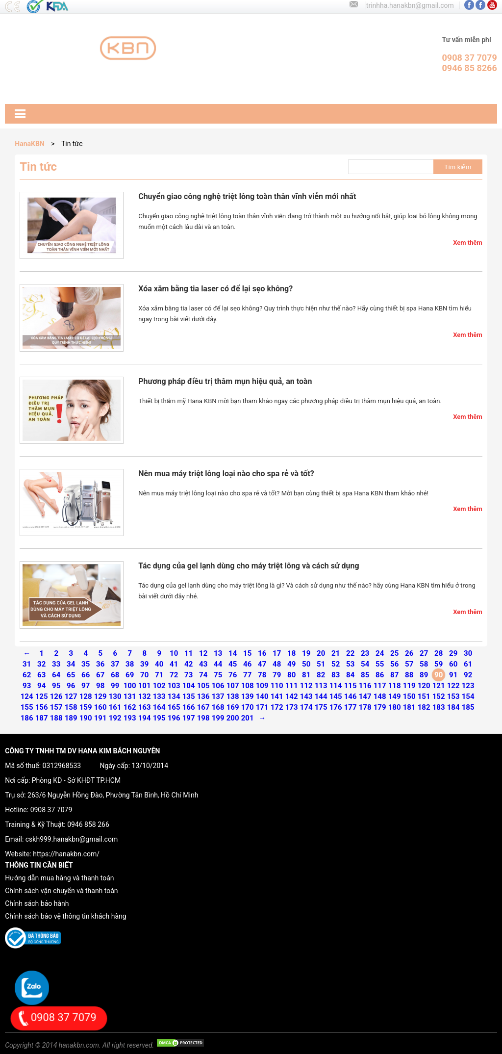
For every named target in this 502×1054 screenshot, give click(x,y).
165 (174, 707)
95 (56, 685)
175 (321, 707)
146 (350, 696)
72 (174, 674)
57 (409, 664)
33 (56, 664)
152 (438, 696)
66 (85, 674)
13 (218, 653)
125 (41, 696)
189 (71, 718)
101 (144, 685)
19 (306, 653)
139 (247, 696)
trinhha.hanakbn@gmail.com (410, 5)
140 (262, 696)
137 (218, 696)
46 (247, 664)
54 (365, 664)
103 (174, 685)
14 (232, 653)
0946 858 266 (88, 824)
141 (277, 696)
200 (232, 718)
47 (262, 664)
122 (453, 685)
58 (424, 664)
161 (115, 707)
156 (41, 707)
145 (335, 696)
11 (188, 653)
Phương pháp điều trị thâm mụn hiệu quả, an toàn (225, 381)
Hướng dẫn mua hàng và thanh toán (59, 878)
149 (394, 696)
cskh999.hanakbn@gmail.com (71, 839)
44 (218, 664)
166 (188, 707)
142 (291, 696)
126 (56, 696)
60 (453, 664)
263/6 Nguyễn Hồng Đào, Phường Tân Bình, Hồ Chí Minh (112, 795)
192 (115, 718)
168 (218, 707)
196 (174, 718)
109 (262, 685)
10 (174, 653)
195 (159, 718)
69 (130, 674)
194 (144, 718)
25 (394, 653)
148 (380, 696)
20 (321, 653)
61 (468, 664)
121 (438, 685)
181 (409, 707)
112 (306, 685)
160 (100, 707)
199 (218, 718)
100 (130, 685)
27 (424, 653)
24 (380, 653)
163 (144, 707)
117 (380, 685)
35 (85, 664)
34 (71, 664)
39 (144, 664)
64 (56, 674)
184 (453, 707)
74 (203, 674)
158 (71, 707)
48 (277, 664)
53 (350, 664)
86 (380, 674)
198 (203, 718)
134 (174, 696)
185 (468, 707)
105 (203, 685)
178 (365, 707)
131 (130, 696)
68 (115, 674)
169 (232, 707)
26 (409, 653)
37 (115, 664)
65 (71, 674)
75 (218, 674)
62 (27, 674)
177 (350, 707)
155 (27, 707)
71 (159, 674)
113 (321, 685)
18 (291, 653)
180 (394, 707)
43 (203, 664)
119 (409, 685)
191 (100, 718)
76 (232, 674)
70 (144, 674)
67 (100, 674)
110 (277, 685)
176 (335, 707)
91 (453, 674)
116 (365, 685)
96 (71, 685)
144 (321, 696)
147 (365, 696)
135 (188, 696)
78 (262, 674)
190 (85, 718)
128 (85, 696)
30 (468, 653)
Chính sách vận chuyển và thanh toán (61, 891)
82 (321, 674)
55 (380, 664)
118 (394, 685)
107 (232, 685)
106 (218, 685)
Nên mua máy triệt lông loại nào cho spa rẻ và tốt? (226, 473)
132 (144, 696)
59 (438, 664)
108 (247, 685)
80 (291, 674)
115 (350, 685)
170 (247, 707)
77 (247, 674)
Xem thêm (467, 242)
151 (424, 696)
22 (350, 653)
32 (41, 664)
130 (115, 696)
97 (85, 685)
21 (335, 653)
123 (468, 685)
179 (380, 707)
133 (159, 696)
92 (468, 674)
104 (188, 685)
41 (174, 664)
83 (335, 674)
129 (100, 696)
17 (277, 653)
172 (277, 707)
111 (291, 685)
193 (130, 718)
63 (41, 674)
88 (409, 674)
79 (277, 674)
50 (306, 664)
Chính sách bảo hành (37, 903)
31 (27, 664)
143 (306, 696)
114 (335, 685)
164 (159, 707)
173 (291, 707)
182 (424, 707)
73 (188, 674)
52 (335, 664)
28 (438, 653)
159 (85, 707)
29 (453, 653)
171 (262, 707)
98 (100, 685)
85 (365, 674)
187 (41, 718)
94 (41, 685)
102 (159, 685)
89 (424, 674)
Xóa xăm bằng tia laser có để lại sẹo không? (215, 288)
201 (247, 718)
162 (130, 707)
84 (350, 674)
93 (27, 685)
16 (262, 653)
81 (306, 674)
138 (232, 696)
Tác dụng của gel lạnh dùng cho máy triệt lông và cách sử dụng (248, 565)
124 (27, 696)
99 (115, 685)
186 (27, 718)
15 (247, 653)
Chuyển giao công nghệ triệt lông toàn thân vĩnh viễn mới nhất (247, 196)
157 (56, 707)
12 (203, 653)
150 (409, 696)
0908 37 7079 (51, 810)
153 (453, 696)
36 (100, 664)
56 (394, 664)
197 (188, 718)
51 (321, 664)
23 (365, 653)
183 (438, 707)
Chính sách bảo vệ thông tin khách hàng (65, 916)
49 (291, 664)
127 (71, 696)
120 (424, 685)
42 (188, 664)
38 (130, 664)
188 (56, 718)
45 (232, 664)
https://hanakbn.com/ (66, 854)
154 (468, 696)
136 (203, 696)
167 (203, 707)
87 (394, 674)
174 (306, 707)
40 (159, 664)
